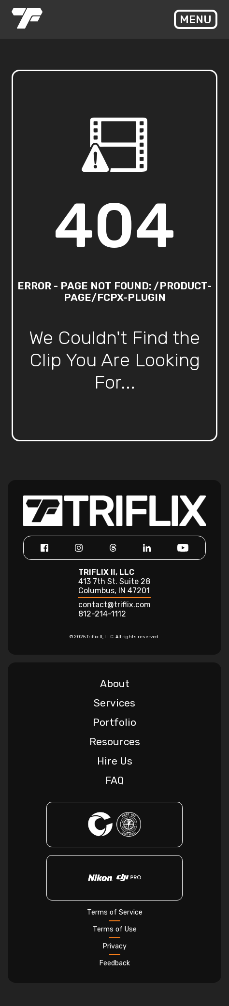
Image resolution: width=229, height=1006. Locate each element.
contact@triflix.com (114, 604)
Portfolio (114, 722)
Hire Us (114, 761)
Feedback (114, 963)
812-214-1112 (102, 613)
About (114, 684)
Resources (114, 742)
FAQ (114, 780)
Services (114, 703)
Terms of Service (115, 912)
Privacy (114, 946)
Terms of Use (115, 929)
